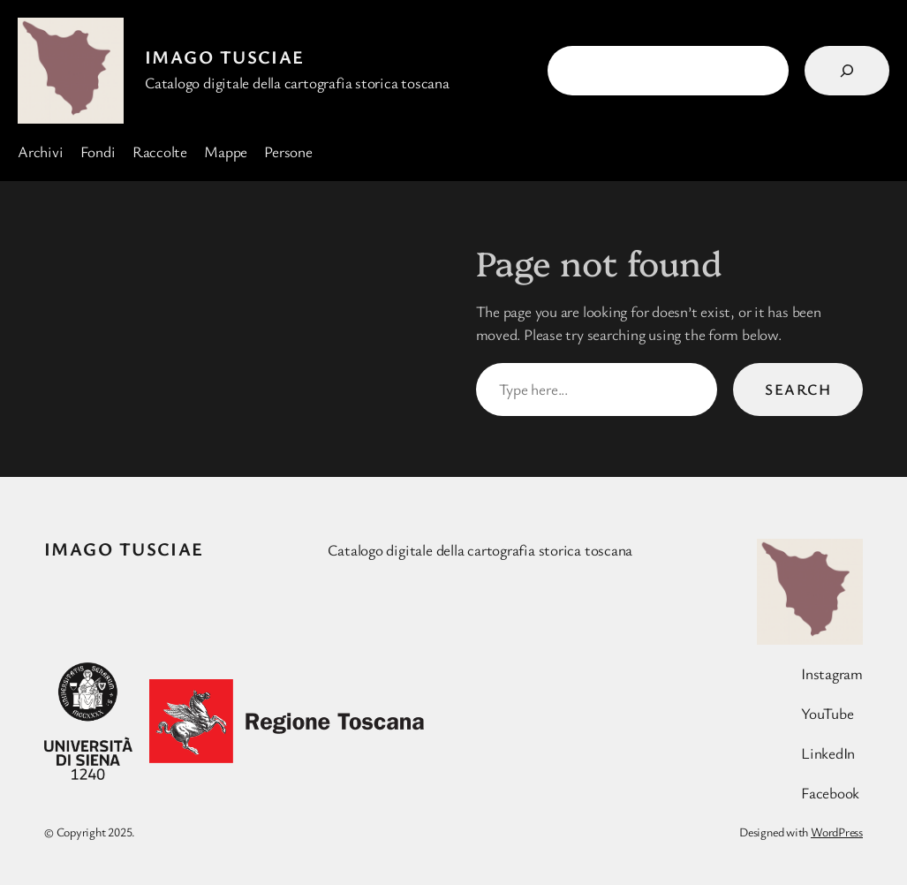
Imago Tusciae (225, 56)
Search (798, 389)
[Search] (847, 70)
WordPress (837, 831)
